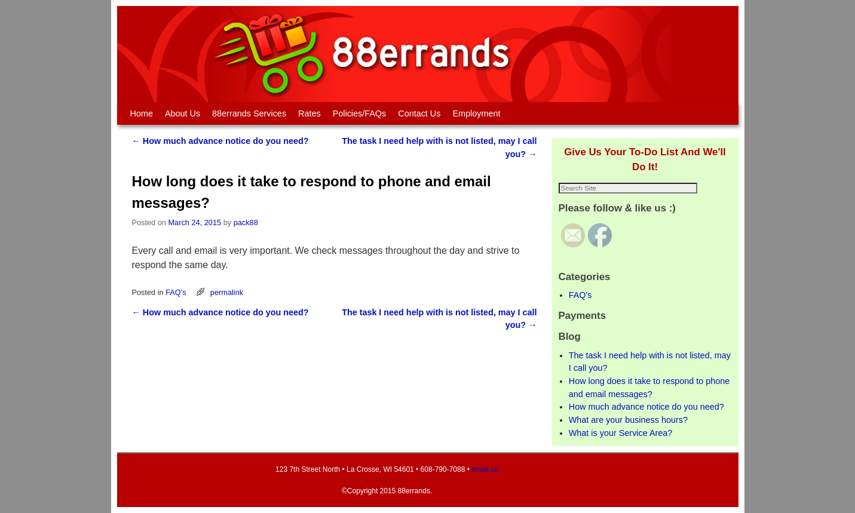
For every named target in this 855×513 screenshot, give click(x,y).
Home (141, 113)
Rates (309, 113)
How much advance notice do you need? (220, 141)
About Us (182, 113)
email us (484, 469)
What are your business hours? (628, 420)
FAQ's (176, 292)
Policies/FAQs (360, 113)
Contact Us (419, 113)
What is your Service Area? (621, 433)
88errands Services (249, 113)
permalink (226, 292)
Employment (476, 113)
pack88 (246, 222)
